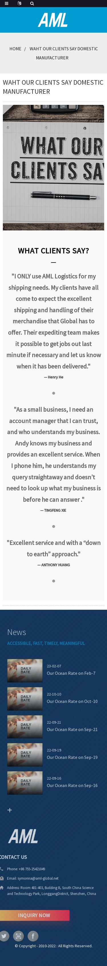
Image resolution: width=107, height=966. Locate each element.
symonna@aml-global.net (31, 878)
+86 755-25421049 (25, 869)
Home (15, 48)
